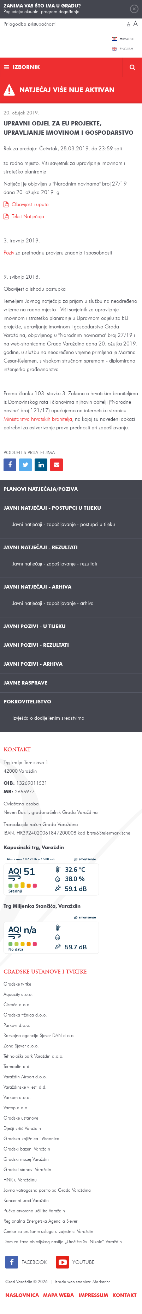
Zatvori (134, 9)
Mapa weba (58, 1295)
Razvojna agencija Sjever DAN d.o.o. (39, 1036)
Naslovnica (22, 1295)
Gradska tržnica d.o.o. (25, 1015)
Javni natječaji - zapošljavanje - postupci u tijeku (63, 524)
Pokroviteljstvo (27, 701)
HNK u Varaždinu (20, 1180)
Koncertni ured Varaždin (26, 1200)
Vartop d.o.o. (16, 1108)
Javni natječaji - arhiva (37, 587)
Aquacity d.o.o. (18, 994)
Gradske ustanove (21, 1118)
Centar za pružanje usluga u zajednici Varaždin (48, 1231)
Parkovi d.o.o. (17, 1025)
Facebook (34, 1262)
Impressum (93, 1295)
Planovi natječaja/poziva (41, 489)
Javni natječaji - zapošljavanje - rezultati (54, 564)
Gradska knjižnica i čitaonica (31, 1139)
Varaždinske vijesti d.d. (25, 1087)
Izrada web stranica (72, 1282)
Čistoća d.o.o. (17, 1005)
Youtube (83, 1262)
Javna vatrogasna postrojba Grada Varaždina (47, 1190)
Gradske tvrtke (17, 984)
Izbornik (26, 67)
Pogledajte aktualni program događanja (42, 9)
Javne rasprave (25, 683)
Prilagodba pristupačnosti (29, 24)
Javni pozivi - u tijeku (35, 626)
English (126, 49)
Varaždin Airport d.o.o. (25, 1077)
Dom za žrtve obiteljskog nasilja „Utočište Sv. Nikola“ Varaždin (63, 1242)
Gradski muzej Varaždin (26, 1159)
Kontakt (124, 1295)
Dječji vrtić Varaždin (22, 1128)
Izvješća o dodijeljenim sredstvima (48, 718)
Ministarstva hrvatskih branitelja (38, 419)
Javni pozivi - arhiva (33, 664)
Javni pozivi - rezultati (36, 645)
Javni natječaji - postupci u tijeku (52, 508)
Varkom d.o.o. (17, 1097)
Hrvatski (127, 39)
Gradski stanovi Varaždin (27, 1170)
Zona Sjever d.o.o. (21, 1046)
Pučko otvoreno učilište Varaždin (34, 1211)
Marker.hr (101, 1282)
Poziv (10, 253)
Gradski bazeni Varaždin (27, 1149)
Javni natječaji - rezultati (41, 547)
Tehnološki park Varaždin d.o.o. (34, 1056)
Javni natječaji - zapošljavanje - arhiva (53, 603)
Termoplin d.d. (17, 1066)
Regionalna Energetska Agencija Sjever (40, 1221)
